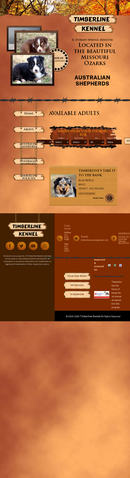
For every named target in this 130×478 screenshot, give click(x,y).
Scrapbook (77, 294)
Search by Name (114, 138)
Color (43, 138)
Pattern (61, 138)
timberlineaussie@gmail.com (94, 240)
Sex (96, 138)
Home (28, 113)
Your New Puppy (77, 276)
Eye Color (79, 138)
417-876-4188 (67, 236)
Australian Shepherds (29, 145)
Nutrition (77, 285)
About (29, 129)
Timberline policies (29, 177)
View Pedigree (87, 193)
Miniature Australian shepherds (29, 161)
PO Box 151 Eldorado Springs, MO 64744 (123, 240)
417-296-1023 (67, 247)
